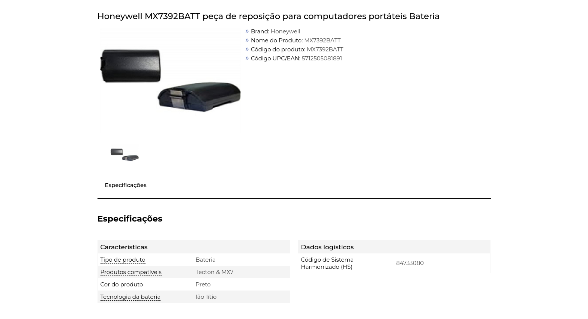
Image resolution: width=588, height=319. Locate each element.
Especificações (126, 185)
